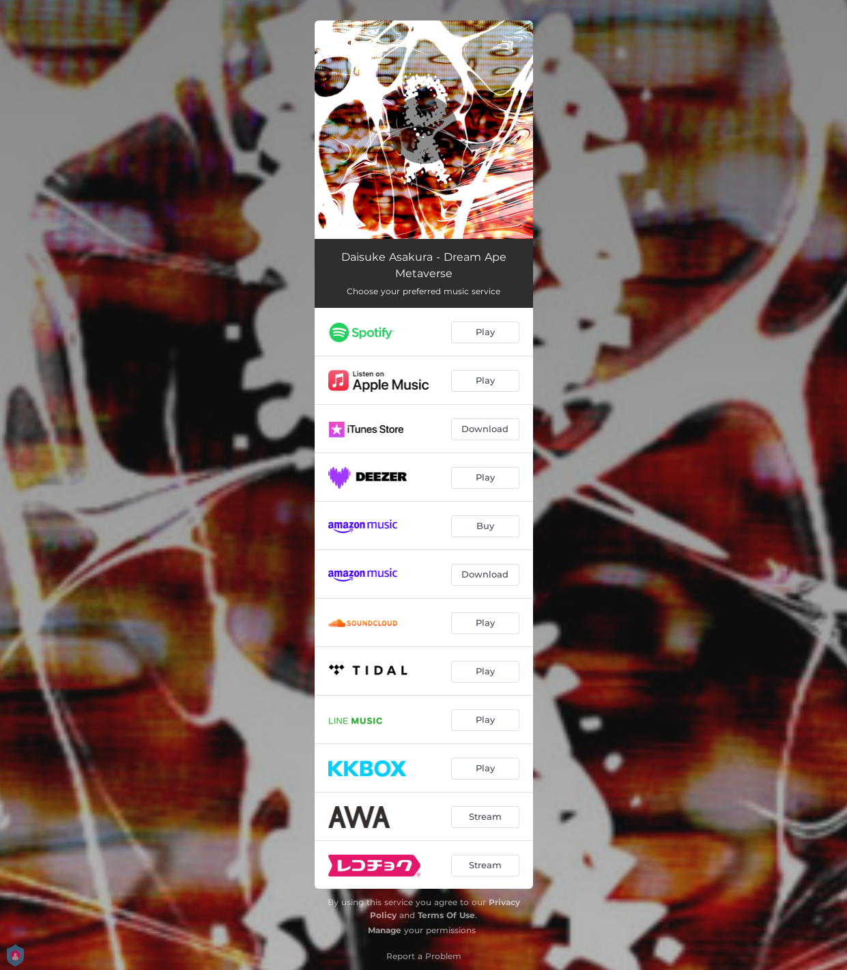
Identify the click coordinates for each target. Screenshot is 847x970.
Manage (384, 930)
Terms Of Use (446, 915)
